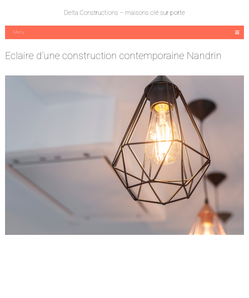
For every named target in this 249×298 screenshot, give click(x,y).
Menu (18, 32)
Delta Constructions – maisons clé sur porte (124, 12)
